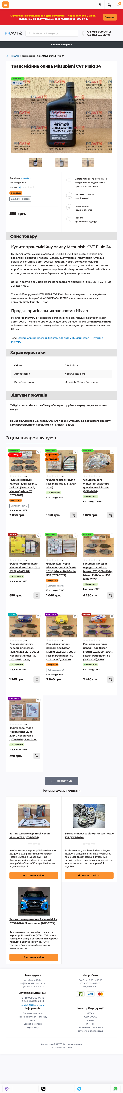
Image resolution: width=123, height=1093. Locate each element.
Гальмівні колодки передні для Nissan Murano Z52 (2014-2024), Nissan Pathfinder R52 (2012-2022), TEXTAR (61, 652)
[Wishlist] (38, 452)
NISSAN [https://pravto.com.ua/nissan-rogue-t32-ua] (15, 56)
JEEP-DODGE (90, 1017)
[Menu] (5, 4)
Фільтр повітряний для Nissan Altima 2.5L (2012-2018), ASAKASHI (24, 567)
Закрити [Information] (109, 17)
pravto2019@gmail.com (33, 1005)
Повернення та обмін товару (32, 1017)
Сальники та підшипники (90, 1027)
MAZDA (90, 1020)
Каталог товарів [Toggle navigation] (61, 44)
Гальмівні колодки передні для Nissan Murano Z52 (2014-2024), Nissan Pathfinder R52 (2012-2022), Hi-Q (24, 652)
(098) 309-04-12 (79, 18)
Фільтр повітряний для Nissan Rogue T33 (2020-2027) (61, 483)
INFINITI (90, 1024)
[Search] (29, 33)
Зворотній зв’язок (32, 1024)
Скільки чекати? (20, 198)
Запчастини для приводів (90, 1031)
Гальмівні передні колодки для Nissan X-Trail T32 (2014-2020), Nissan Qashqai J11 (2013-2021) (23, 487)
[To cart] (73, 515)
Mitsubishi (25, 178)
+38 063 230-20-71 (98, 34)
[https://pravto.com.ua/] (7, 56)
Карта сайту (33, 1027)
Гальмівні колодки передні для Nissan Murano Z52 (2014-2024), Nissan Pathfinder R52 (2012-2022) (98, 571)
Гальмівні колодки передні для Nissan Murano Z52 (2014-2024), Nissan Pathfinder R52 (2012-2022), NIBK (98, 652)
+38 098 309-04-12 (98, 31)
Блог (32, 1020)
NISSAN (90, 1013)
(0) (20, 187)
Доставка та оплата (32, 1013)
